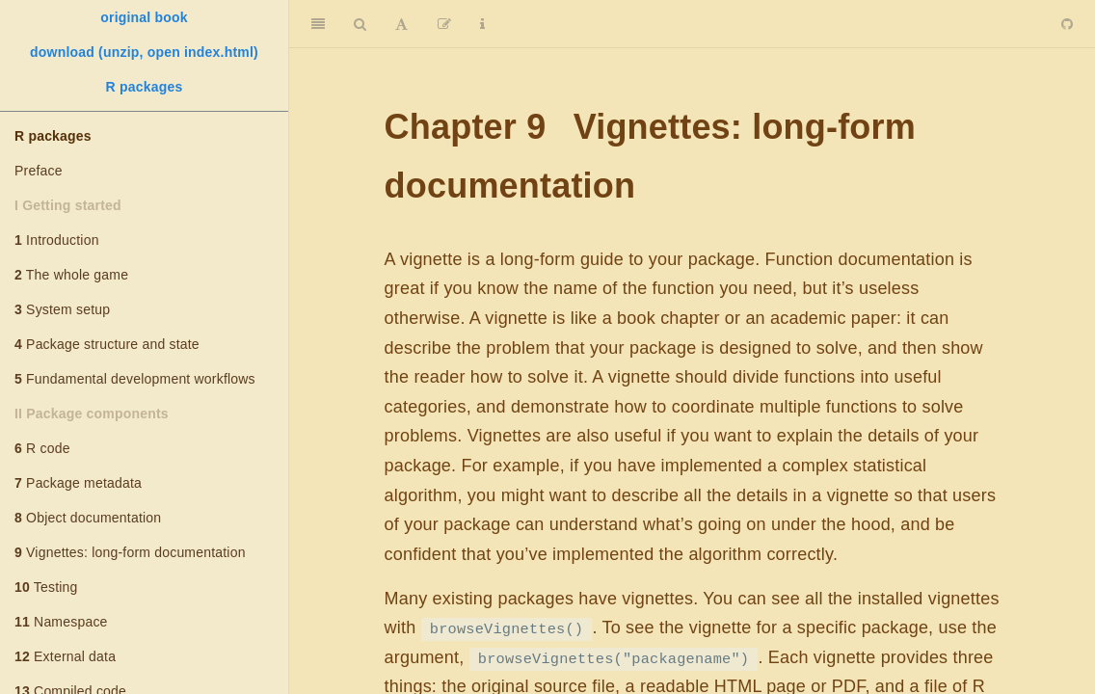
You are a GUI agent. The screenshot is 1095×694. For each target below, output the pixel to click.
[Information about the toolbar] (482, 24)
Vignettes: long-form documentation (130, 552)
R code (42, 448)
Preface (38, 170)
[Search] (360, 24)
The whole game (71, 274)
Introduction (56, 240)
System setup (62, 309)
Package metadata (78, 483)
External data (65, 656)
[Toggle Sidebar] (318, 24)
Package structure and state (107, 344)
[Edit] (444, 24)
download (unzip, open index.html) (144, 52)
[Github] (1067, 24)
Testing (46, 587)
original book (144, 17)
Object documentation (87, 517)
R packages (144, 86)
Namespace (61, 621)
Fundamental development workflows (134, 379)
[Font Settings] (401, 24)
